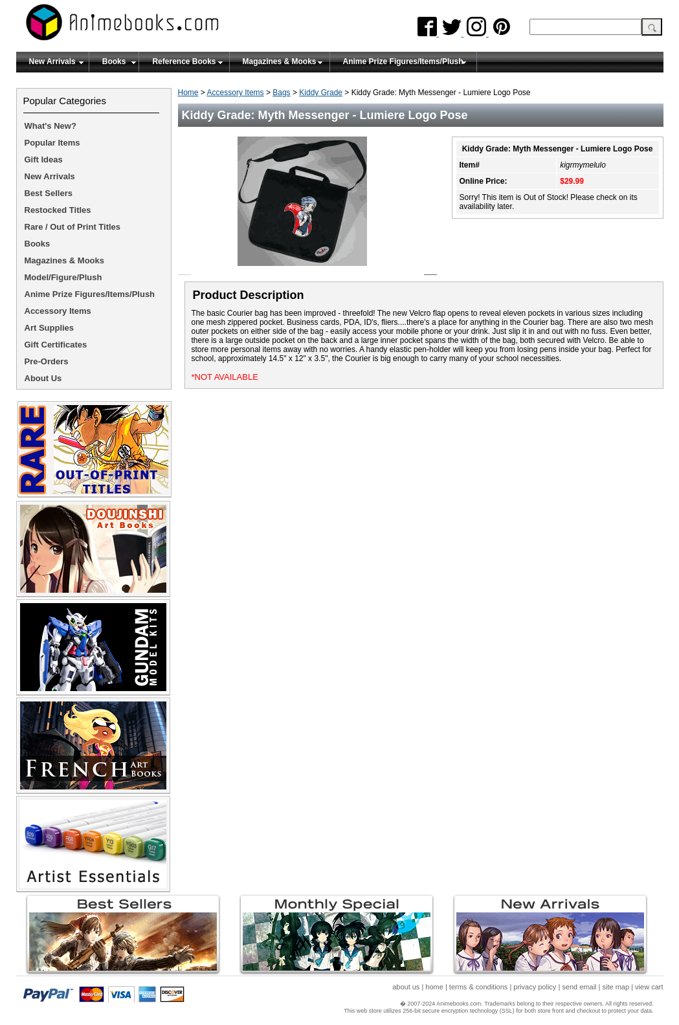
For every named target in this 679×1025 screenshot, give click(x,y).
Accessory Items (235, 92)
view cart (649, 987)
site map (616, 987)
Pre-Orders (47, 361)
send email (579, 987)
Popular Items (52, 143)
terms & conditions (478, 987)
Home (188, 92)
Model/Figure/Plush (63, 277)
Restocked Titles (58, 210)
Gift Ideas (44, 159)
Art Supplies (49, 328)
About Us (43, 378)
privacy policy (534, 987)
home (434, 987)
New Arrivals (52, 61)
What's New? (50, 126)
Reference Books (184, 61)
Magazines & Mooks (280, 61)
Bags (281, 92)
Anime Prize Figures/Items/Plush (403, 61)
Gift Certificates (56, 344)
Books (114, 61)
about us (405, 987)
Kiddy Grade (320, 92)
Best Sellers (48, 193)
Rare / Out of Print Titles (73, 227)
